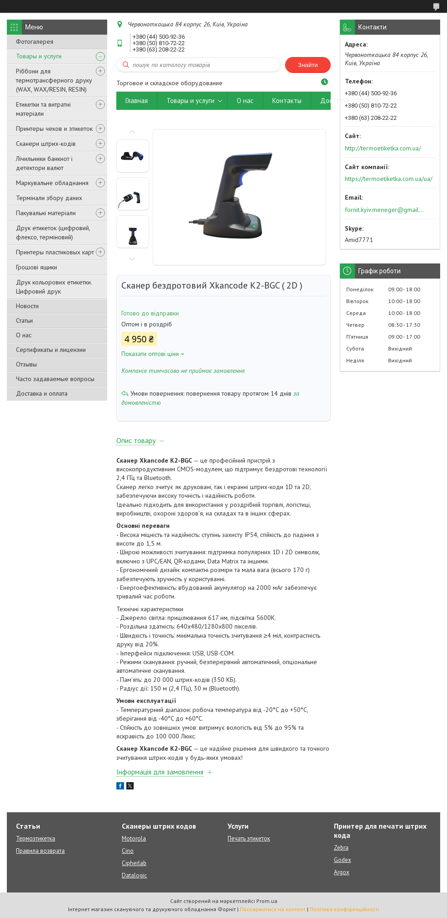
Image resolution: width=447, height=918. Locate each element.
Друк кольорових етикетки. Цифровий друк (54, 286)
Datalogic (134, 875)
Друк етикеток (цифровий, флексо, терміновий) (53, 232)
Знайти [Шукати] (308, 65)
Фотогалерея (34, 41)
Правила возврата (40, 851)
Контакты (286, 100)
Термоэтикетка (35, 838)
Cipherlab (134, 863)
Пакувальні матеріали (46, 213)
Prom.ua (266, 900)
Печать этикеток (249, 838)
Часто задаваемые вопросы (55, 379)
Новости (27, 306)
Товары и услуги (39, 56)
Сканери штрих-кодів (46, 143)
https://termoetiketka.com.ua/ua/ (388, 179)
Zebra (341, 847)
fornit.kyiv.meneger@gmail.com (385, 210)
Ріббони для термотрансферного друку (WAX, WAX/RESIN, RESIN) (54, 80)
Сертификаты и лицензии (51, 350)
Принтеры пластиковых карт (55, 252)
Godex (342, 860)
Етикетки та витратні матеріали (43, 109)
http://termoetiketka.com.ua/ (383, 148)
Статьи (24, 320)
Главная (136, 100)
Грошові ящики (36, 267)
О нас (23, 335)
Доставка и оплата (42, 393)
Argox (341, 872)
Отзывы (26, 364)
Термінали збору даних (49, 198)
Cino (128, 851)
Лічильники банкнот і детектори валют (44, 163)
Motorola (134, 838)
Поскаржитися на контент (273, 909)
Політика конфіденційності (344, 909)
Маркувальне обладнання (52, 183)
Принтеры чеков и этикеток (54, 128)
